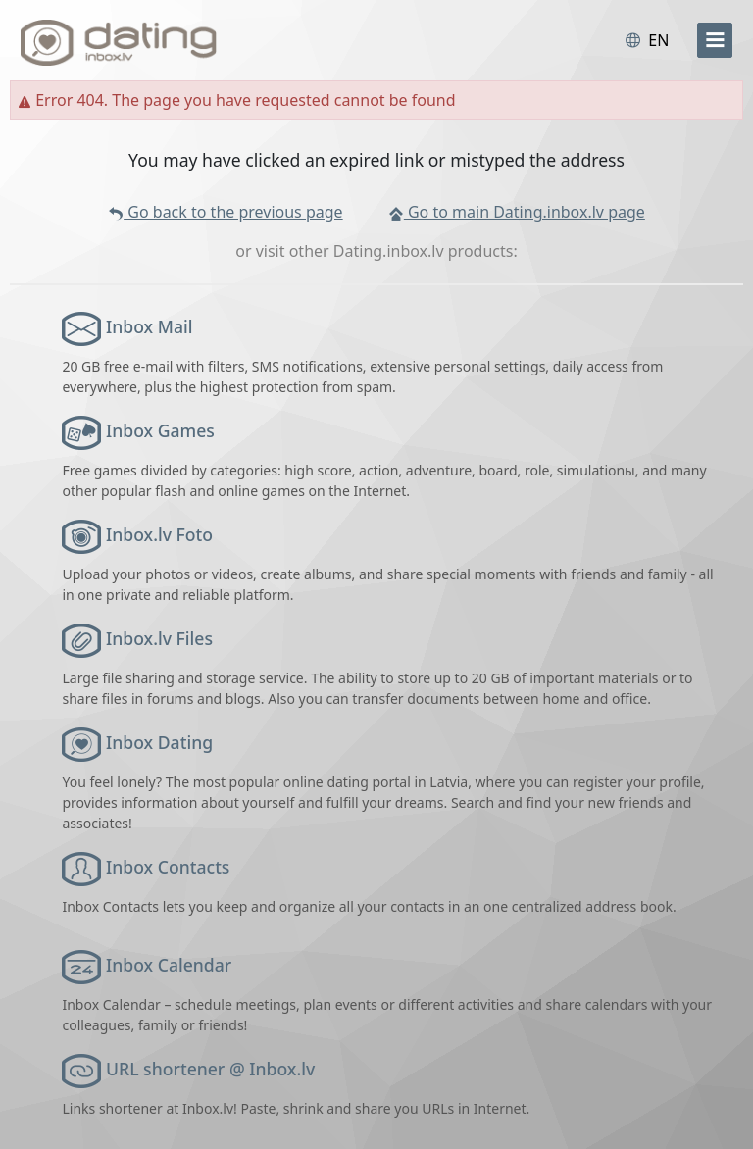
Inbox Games (160, 430)
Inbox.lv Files (159, 638)
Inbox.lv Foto (159, 534)
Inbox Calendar (168, 964)
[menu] (714, 40)
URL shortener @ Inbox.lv (210, 1068)
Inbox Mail (149, 326)
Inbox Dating (159, 742)
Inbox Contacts (167, 866)
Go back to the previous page (225, 212)
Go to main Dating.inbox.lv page (516, 212)
